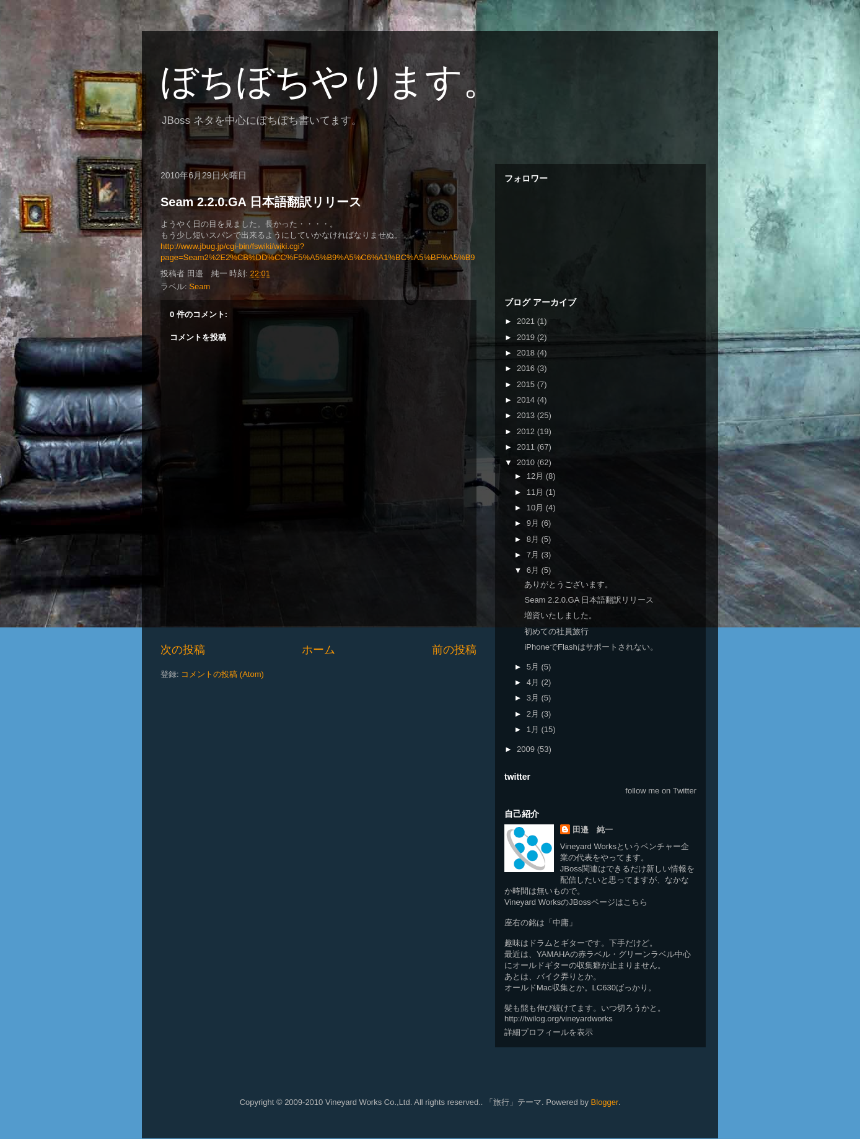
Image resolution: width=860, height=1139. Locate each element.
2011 (527, 447)
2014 (527, 399)
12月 (536, 476)
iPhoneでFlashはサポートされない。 (590, 647)
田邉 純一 (593, 829)
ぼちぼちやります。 (330, 81)
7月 (534, 554)
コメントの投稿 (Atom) (222, 674)
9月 (534, 523)
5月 (534, 666)
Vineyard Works (588, 846)
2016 (527, 368)
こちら (635, 902)
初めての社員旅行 (556, 631)
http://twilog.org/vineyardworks (558, 1018)
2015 (527, 384)
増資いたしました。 (560, 615)
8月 (534, 539)
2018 (527, 352)
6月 (534, 570)
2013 (527, 415)
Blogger (604, 1102)
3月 (534, 697)
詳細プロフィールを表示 (548, 1032)
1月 (534, 729)
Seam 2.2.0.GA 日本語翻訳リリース (260, 202)
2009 (527, 749)
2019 (527, 337)
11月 (536, 492)
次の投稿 (182, 650)
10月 (536, 507)
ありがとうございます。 (568, 584)
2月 (534, 713)
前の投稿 (454, 650)
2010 (527, 462)
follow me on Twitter (660, 790)
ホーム (318, 650)
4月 (534, 682)
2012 (527, 431)
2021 (527, 321)
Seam (199, 286)
